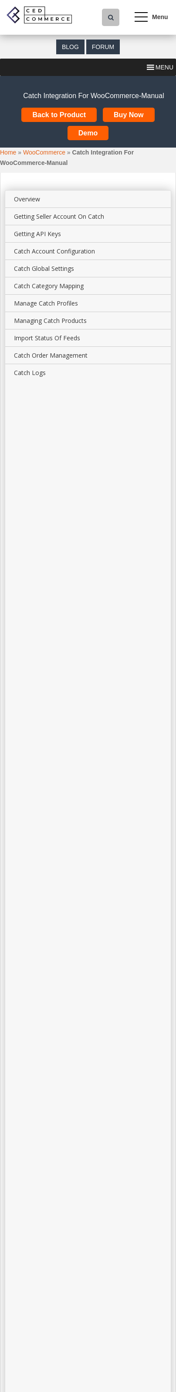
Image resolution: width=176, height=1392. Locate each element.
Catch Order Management (51, 355)
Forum (103, 46)
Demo (88, 133)
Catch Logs (30, 373)
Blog (70, 46)
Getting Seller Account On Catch (59, 216)
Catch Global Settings (44, 268)
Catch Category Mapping (49, 286)
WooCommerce (44, 152)
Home (8, 152)
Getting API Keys (37, 234)
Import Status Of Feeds (47, 338)
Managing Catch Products (50, 320)
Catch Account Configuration (54, 251)
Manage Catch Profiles (46, 303)
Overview (27, 199)
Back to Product (59, 114)
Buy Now (128, 114)
